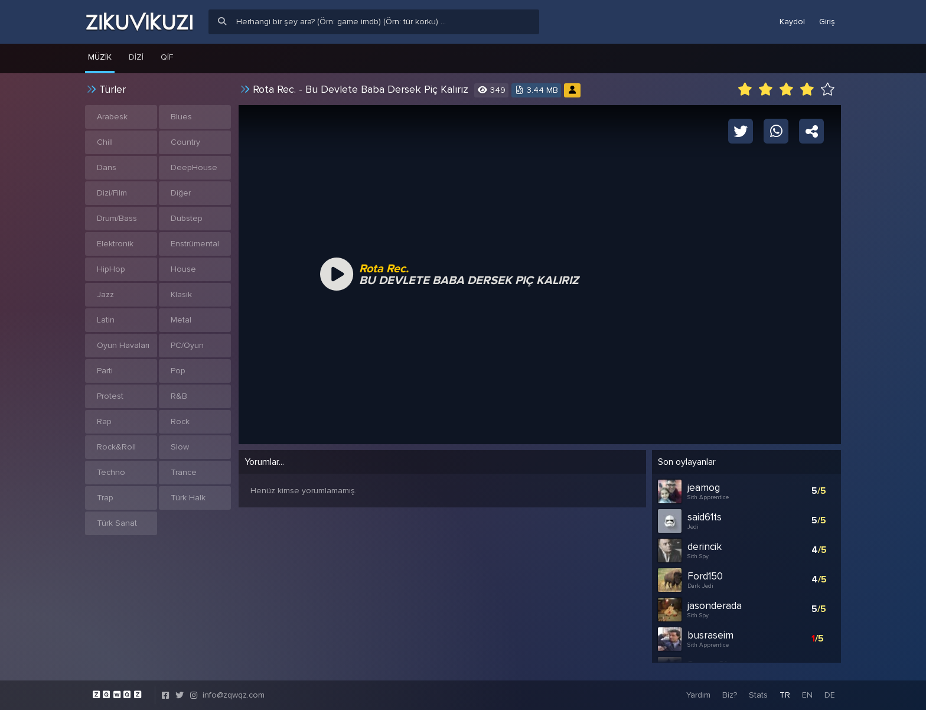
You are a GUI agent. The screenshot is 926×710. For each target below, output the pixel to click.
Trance (184, 472)
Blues (181, 117)
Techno (111, 472)
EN (807, 695)
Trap (105, 498)
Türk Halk (188, 498)
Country (185, 142)
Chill (105, 142)
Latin (106, 320)
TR (785, 695)
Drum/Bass (117, 218)
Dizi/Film (112, 193)
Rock (180, 421)
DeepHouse (194, 167)
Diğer (181, 193)
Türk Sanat (117, 523)
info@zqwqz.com (234, 695)
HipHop (111, 269)
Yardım (698, 695)
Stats (758, 695)
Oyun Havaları (123, 345)
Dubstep (187, 218)
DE (829, 695)
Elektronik (115, 244)
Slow (180, 447)
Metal (181, 320)
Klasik (181, 294)
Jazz (105, 294)
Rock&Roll (116, 447)
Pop (178, 371)
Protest (110, 396)
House (183, 269)
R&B (179, 396)
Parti (105, 371)
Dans (106, 167)
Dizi (136, 57)
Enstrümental (195, 244)
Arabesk (112, 117)
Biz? (729, 695)
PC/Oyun (187, 345)
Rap (104, 421)
